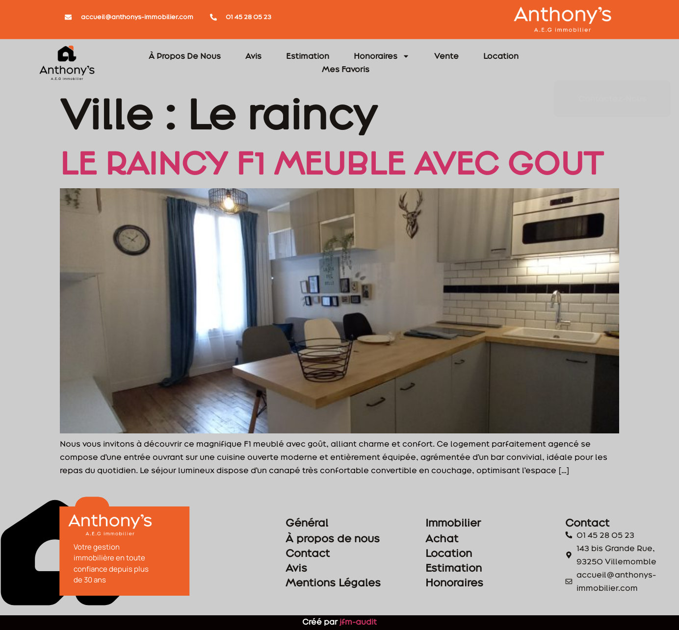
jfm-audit (357, 621)
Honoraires (382, 56)
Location (501, 55)
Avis (253, 55)
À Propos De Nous (185, 55)
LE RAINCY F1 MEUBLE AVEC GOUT (331, 163)
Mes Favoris (345, 69)
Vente (446, 55)
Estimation (307, 55)
